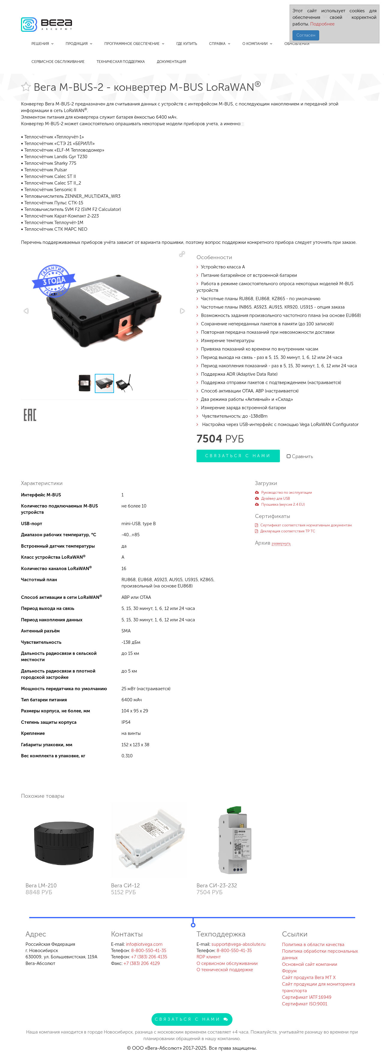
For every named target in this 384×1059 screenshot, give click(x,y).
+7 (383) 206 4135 (149, 957)
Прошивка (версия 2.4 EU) (280, 504)
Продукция (79, 44)
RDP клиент (208, 957)
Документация (171, 62)
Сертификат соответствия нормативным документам (303, 525)
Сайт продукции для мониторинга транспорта (318, 987)
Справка (219, 44)
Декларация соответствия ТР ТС (285, 531)
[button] (182, 254)
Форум (289, 971)
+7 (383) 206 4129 (142, 963)
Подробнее (321, 24)
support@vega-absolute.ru (239, 944)
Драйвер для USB (272, 498)
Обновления (296, 44)
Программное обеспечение (134, 44)
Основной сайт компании (309, 964)
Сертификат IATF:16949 (307, 997)
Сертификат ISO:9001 (304, 1004)
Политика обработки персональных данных (320, 954)
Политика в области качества (313, 944)
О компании (257, 44)
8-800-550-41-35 (148, 950)
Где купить (186, 44)
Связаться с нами (238, 455)
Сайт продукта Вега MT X (309, 977)
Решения (43, 44)
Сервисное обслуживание (58, 62)
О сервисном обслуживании (227, 963)
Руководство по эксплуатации (283, 492)
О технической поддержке (224, 969)
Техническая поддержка (121, 62)
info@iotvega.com (144, 944)
